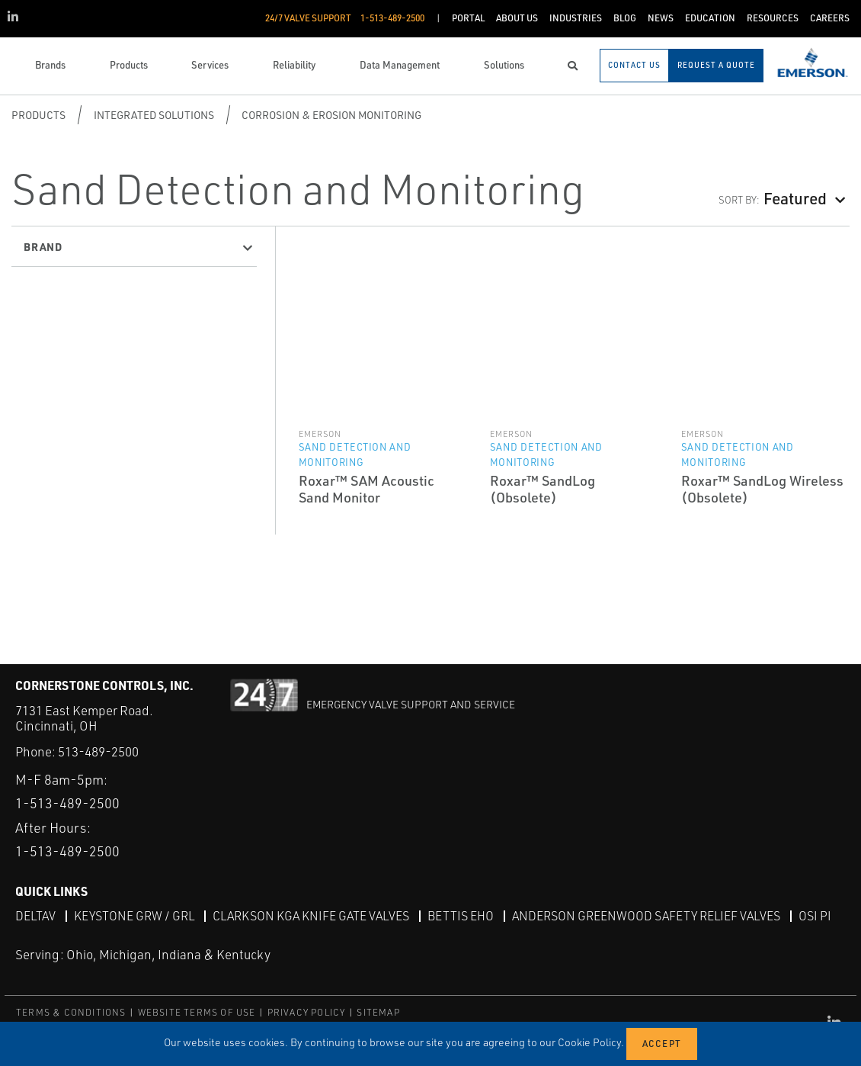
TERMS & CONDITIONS (71, 1012)
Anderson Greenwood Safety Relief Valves (646, 915)
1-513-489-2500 (67, 803)
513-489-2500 (98, 751)
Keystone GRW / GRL (134, 915)
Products (38, 114)
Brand (43, 246)
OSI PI (815, 915)
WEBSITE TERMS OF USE (197, 1012)
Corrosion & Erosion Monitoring (331, 114)
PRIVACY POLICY (306, 1012)
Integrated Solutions (154, 114)
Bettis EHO (460, 915)
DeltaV (35, 915)
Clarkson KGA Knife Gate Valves (311, 915)
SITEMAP (378, 1012)
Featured (795, 198)
